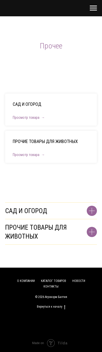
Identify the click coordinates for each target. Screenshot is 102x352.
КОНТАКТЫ (51, 286)
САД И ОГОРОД (27, 104)
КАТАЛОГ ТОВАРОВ (53, 281)
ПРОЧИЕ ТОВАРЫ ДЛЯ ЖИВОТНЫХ (45, 141)
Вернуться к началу (51, 307)
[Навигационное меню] (93, 8)
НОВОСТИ (78, 281)
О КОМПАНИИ (26, 281)
